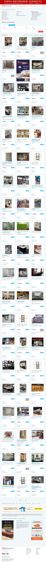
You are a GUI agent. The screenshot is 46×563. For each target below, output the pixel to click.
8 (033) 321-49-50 (19, 333)
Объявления (37, 552)
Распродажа (27, 553)
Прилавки (13, 503)
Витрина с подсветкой (36, 231)
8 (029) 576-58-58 (19, 102)
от (3, 28)
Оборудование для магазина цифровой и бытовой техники (8, 487)
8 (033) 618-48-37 (34, 56)
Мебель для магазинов (12, 9)
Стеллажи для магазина (36, 416)
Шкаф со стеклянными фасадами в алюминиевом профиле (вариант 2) (22, 440)
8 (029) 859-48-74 (19, 472)
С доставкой (38, 503)
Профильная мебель (6, 9)
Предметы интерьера (34, 19)
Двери (17, 14)
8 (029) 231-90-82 (34, 79)
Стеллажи (20, 503)
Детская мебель (4, 16)
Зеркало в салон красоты (7, 46)
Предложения (37, 553)
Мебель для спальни (5, 17)
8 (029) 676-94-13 (34, 333)
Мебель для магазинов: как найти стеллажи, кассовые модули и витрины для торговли (22, 522)
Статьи (27, 554)
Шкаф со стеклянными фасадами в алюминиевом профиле (7, 163)
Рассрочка (34, 28)
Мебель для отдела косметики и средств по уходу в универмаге (22, 209)
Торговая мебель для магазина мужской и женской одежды (36, 140)
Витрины (10, 503)
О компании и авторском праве (5, 557)
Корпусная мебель (4, 14)
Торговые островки (28, 503)
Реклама (37, 551)
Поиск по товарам (28, 551)
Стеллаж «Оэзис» (35, 162)
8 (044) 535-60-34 (4, 56)
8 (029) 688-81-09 (34, 102)
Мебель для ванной (34, 18)
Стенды (24, 503)
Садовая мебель (18, 11)
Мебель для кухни (4, 11)
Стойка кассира (35, 324)
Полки (17, 503)
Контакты (37, 554)
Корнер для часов (5, 370)
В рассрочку (33, 503)
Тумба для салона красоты (37, 254)
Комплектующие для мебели (20, 15)
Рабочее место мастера (21, 46)
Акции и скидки (28, 552)
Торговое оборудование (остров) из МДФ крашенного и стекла (8, 117)
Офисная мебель (4, 15)
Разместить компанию (5, 551)
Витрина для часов (21, 370)
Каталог (3, 9)
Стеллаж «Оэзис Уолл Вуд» (22, 324)
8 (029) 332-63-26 (4, 241)
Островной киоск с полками (8, 439)
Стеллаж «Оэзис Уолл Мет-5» (37, 370)
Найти (41, 31)
